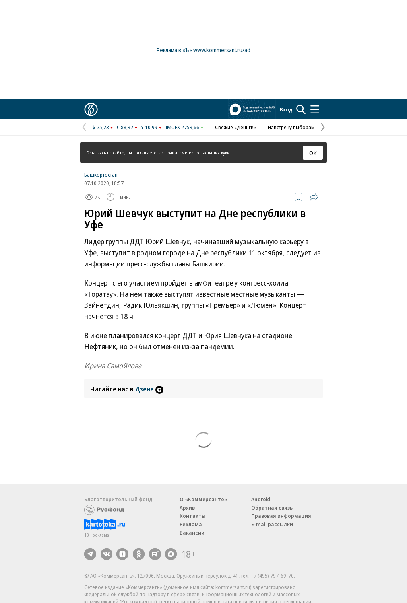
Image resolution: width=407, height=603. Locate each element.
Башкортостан (101, 174)
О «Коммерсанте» (203, 499)
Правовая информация (281, 515)
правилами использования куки (197, 153)
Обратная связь (272, 507)
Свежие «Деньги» (235, 127)
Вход (286, 109)
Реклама (191, 524)
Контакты (192, 515)
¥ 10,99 (149, 127)
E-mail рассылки (272, 524)
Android (260, 499)
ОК (313, 153)
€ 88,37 (125, 127)
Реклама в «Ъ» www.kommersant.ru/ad (203, 50)
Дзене (149, 389)
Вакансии (192, 532)
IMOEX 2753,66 (182, 127)
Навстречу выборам (291, 127)
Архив (187, 507)
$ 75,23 (101, 127)
